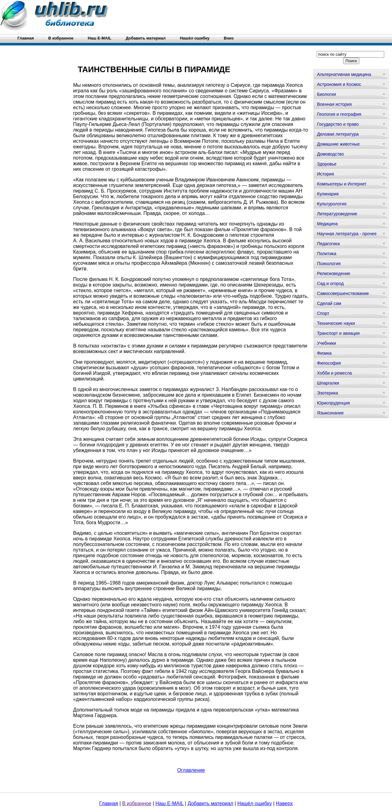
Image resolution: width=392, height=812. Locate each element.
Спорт (323, 313)
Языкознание (330, 412)
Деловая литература (338, 134)
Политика (326, 253)
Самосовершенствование (343, 293)
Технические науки (336, 323)
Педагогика (328, 243)
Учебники (326, 343)
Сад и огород (330, 283)
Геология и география (339, 114)
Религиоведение (333, 273)
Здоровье (327, 163)
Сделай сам (329, 303)
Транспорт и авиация (338, 333)
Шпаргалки (328, 382)
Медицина (327, 223)
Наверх (284, 803)
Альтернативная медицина (344, 74)
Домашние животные (338, 144)
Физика (324, 353)
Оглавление (191, 770)
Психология (329, 263)
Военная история (334, 104)
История (325, 173)
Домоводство (330, 154)
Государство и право (338, 124)
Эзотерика (327, 392)
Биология (326, 94)
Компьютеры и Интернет (341, 183)
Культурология (332, 203)
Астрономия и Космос (339, 84)
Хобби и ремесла (334, 373)
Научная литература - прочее (346, 233)
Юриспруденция (333, 402)
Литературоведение (337, 213)
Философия (329, 363)
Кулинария (328, 193)
